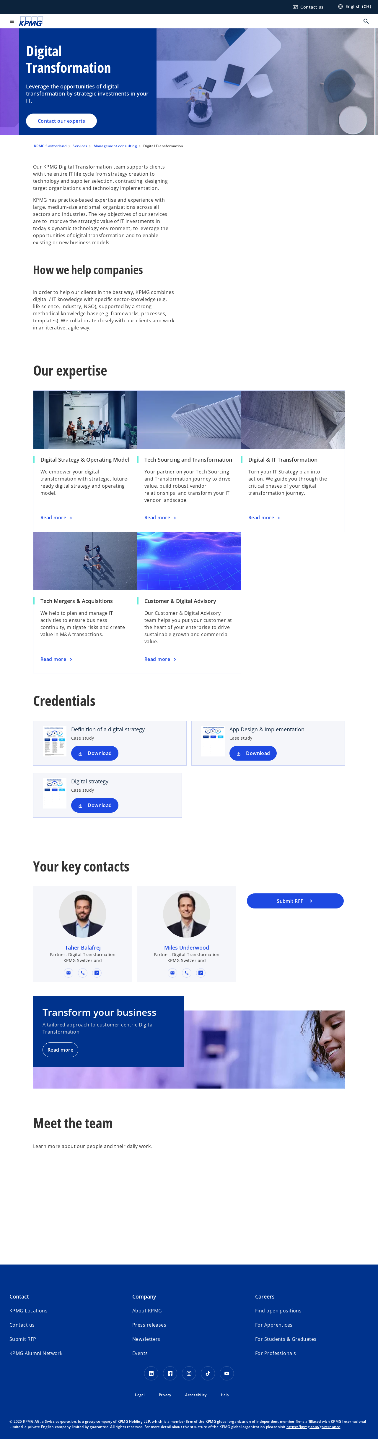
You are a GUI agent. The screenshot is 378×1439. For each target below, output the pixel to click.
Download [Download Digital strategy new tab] (100, 805)
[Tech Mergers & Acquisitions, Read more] (56, 659)
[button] (68, 973)
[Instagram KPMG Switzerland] (189, 1373)
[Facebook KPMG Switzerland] (170, 1373)
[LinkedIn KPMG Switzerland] (151, 1373)
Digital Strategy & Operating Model (84, 459)
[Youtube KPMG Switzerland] (227, 1373)
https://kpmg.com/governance (313, 1426)
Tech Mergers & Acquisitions (76, 600)
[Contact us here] (308, 7)
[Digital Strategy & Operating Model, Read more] (56, 517)
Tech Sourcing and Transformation (188, 459)
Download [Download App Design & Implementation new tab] (258, 753)
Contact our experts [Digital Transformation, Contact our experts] (61, 121)
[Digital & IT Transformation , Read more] (264, 517)
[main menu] (12, 21)
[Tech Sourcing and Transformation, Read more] (160, 517)
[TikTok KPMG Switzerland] (208, 1373)
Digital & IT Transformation (282, 459)
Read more (60, 1050)
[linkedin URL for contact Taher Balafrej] (97, 973)
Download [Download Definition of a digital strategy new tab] (100, 753)
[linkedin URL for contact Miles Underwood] (201, 973)
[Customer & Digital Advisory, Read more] (160, 659)
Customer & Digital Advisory (180, 600)
